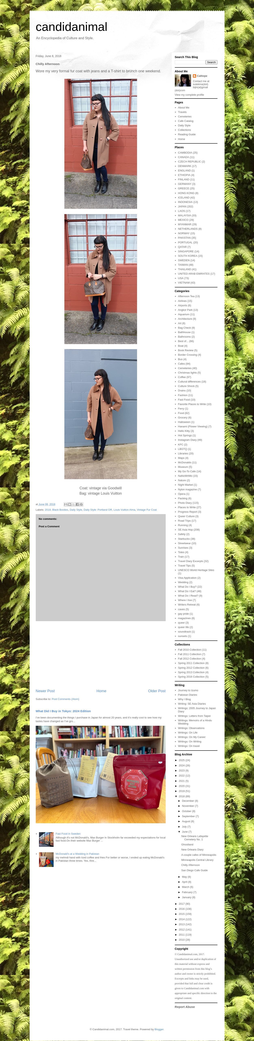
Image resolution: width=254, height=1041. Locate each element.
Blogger (159, 1029)
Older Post (157, 691)
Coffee (182, 377)
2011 (182, 934)
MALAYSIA (184, 215)
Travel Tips (184, 565)
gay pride (183, 613)
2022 (182, 775)
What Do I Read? (188, 595)
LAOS (181, 210)
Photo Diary (185, 502)
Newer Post (45, 691)
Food (181, 413)
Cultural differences (189, 381)
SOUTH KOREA (187, 255)
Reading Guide (187, 134)
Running (183, 525)
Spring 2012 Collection (191, 667)
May (185, 876)
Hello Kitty (184, 430)
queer (181, 622)
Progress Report (187, 511)
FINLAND (183, 179)
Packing (182, 498)
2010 (182, 939)
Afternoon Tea (186, 296)
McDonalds (184, 462)
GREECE (183, 188)
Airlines (182, 300)
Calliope (202, 75)
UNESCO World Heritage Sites (196, 570)
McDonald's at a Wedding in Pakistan (77, 853)
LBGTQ (182, 449)
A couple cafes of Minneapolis (198, 854)
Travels (182, 112)
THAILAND (184, 269)
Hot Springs (185, 435)
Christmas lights (187, 372)
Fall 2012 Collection (189, 658)
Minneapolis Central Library (197, 859)
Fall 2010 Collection (189, 649)
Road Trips (184, 520)
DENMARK (184, 166)
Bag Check (184, 327)
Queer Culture (186, 516)
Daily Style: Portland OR (98, 509)
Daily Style (76, 509)
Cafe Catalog (185, 120)
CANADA (183, 157)
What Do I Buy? (187, 586)
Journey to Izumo (188, 690)
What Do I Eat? (187, 591)
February (187, 892)
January (187, 897)
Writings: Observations (191, 728)
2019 (182, 791)
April (185, 881)
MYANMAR (184, 224)
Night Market (185, 484)
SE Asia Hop (185, 529)
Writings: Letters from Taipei (194, 715)
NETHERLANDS (188, 228)
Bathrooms (184, 336)
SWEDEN (184, 260)
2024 (182, 765)
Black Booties (60, 509)
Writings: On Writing (189, 741)
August (186, 821)
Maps (181, 457)
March (186, 886)
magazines (184, 618)
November (188, 805)
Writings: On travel (189, 745)
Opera (181, 493)
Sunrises (183, 547)
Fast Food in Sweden (68, 833)
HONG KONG (186, 193)
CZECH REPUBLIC (189, 161)
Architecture (185, 318)
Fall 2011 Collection (189, 654)
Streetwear (184, 543)
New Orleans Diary (192, 849)
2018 (48, 509)
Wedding (183, 582)
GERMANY (184, 183)
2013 (182, 924)
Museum (183, 466)
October (187, 811)
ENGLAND (184, 170)
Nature (182, 480)
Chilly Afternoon (190, 865)
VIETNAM (184, 282)
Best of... (183, 341)
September (189, 816)
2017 (182, 903)
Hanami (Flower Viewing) (193, 426)
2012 (182, 929)
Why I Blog (184, 699)
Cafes (181, 363)
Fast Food (184, 399)
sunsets (182, 636)
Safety (182, 534)
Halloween (184, 422)
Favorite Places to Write (192, 404)
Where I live (185, 600)
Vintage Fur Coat (147, 509)
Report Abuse (185, 1007)
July (184, 826)
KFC (180, 444)
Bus (180, 359)
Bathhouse (184, 332)
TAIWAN (183, 264)
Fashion (182, 395)
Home (101, 691)
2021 (182, 780)
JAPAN (182, 206)
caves (181, 609)
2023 (182, 770)
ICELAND (183, 197)
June (185, 831)
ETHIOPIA (184, 175)
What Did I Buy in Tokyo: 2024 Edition (63, 711)
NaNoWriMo (185, 475)
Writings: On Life (188, 732)
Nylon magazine (187, 489)
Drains (182, 390)
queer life (183, 627)
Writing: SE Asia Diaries (192, 703)
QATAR (182, 246)
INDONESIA (185, 202)
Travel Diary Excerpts (190, 561)
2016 (182, 908)
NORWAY (184, 233)
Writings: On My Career (192, 737)
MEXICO (183, 219)
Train (181, 556)
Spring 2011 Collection (191, 663)
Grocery (182, 417)
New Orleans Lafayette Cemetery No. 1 (194, 838)
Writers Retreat (187, 604)
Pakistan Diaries (187, 694)
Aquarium (183, 314)
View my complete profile (189, 94)
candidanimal (72, 27)
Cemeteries (184, 116)
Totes (181, 552)
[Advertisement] (101, 654)
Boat (181, 345)
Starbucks (184, 538)
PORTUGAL (185, 242)
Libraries (183, 453)
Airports (182, 305)
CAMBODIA (185, 152)
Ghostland (187, 844)
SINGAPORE (186, 251)
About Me (183, 107)
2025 (182, 760)
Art (180, 323)
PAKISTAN (184, 237)
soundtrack (184, 631)
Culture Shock (186, 386)
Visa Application (187, 577)
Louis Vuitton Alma (124, 509)
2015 (182, 913)
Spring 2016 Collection (191, 676)
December (188, 800)
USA (181, 278)
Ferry (181, 408)
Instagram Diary (187, 439)
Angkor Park (185, 309)
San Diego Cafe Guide (194, 870)
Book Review (185, 350)
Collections (184, 129)
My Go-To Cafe (187, 471)
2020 (182, 786)
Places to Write (187, 507)
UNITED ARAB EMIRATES (194, 273)
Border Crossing (187, 354)
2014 (182, 919)
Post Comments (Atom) (65, 699)
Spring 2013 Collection (191, 672)
